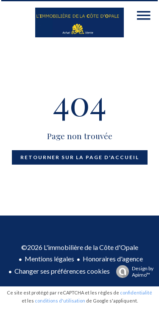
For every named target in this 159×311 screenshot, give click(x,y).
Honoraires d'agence (113, 259)
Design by (132, 271)
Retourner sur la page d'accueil (79, 157)
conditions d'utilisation (60, 300)
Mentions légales (49, 259)
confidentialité (136, 292)
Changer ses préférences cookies (62, 271)
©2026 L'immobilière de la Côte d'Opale (79, 247)
